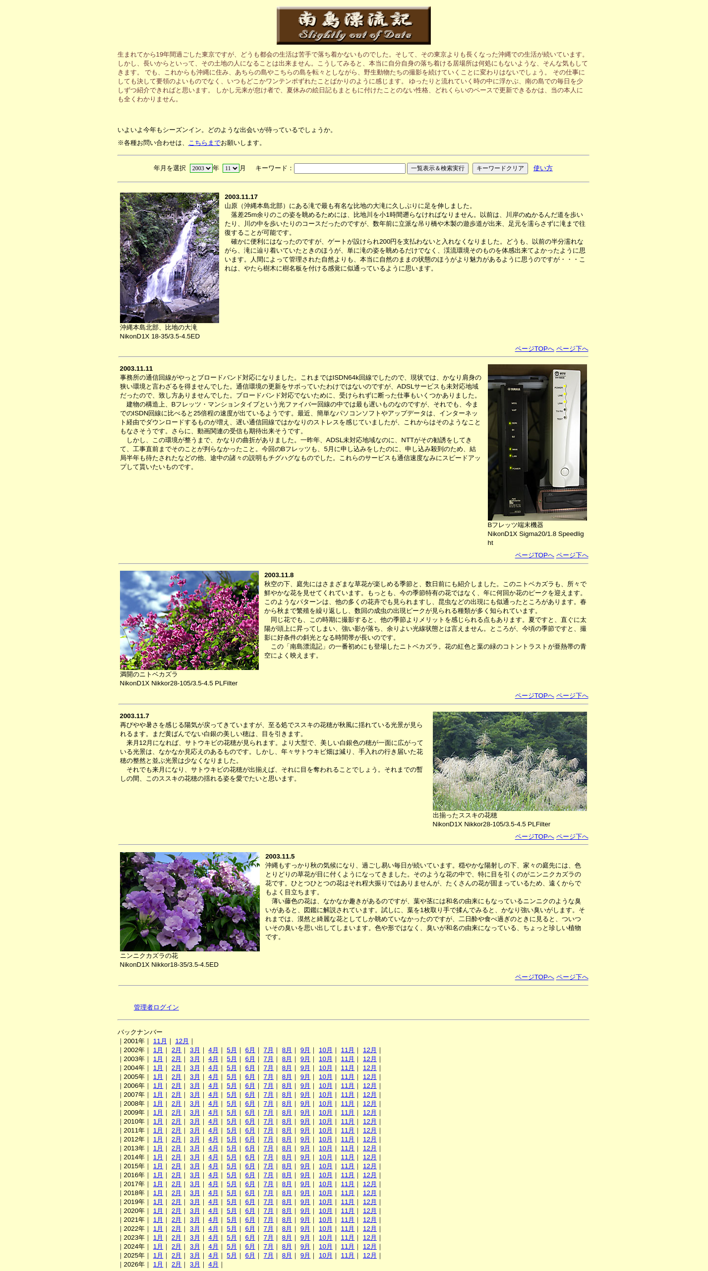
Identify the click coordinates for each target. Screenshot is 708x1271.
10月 (326, 1050)
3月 (195, 1050)
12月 (182, 1041)
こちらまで (204, 142)
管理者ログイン (156, 1007)
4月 (213, 1050)
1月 (158, 1050)
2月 (176, 1050)
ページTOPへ (534, 348)
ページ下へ (572, 348)
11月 (160, 1041)
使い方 (543, 168)
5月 (231, 1050)
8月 (287, 1050)
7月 (269, 1050)
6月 (250, 1050)
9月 (305, 1050)
